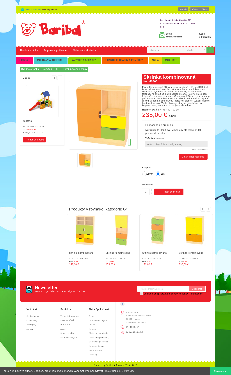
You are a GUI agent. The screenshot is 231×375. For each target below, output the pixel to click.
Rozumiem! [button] (220, 371)
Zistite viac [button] (128, 371)
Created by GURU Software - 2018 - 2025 (115, 365)
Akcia (63, 329)
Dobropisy (31, 325)
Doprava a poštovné (55, 50)
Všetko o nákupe (200, 9)
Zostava (27, 120)
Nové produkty (67, 333)
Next (59, 77)
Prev (54, 77)
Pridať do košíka (169, 192)
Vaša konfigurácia (154, 138)
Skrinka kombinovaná (81, 252)
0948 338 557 (132, 327)
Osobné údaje (33, 316)
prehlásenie (197, 294)
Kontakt (183, 9)
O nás (91, 316)
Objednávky (32, 320)
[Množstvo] (145, 192)
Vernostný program (69, 316)
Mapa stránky (95, 350)
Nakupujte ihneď (50, 10)
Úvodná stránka (29, 50)
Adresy (30, 329)
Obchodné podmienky (99, 337)
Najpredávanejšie (68, 337)
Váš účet (32, 309)
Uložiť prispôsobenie (193, 157)
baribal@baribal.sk (174, 37)
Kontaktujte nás (96, 346)
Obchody (93, 354)
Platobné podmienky (84, 50)
